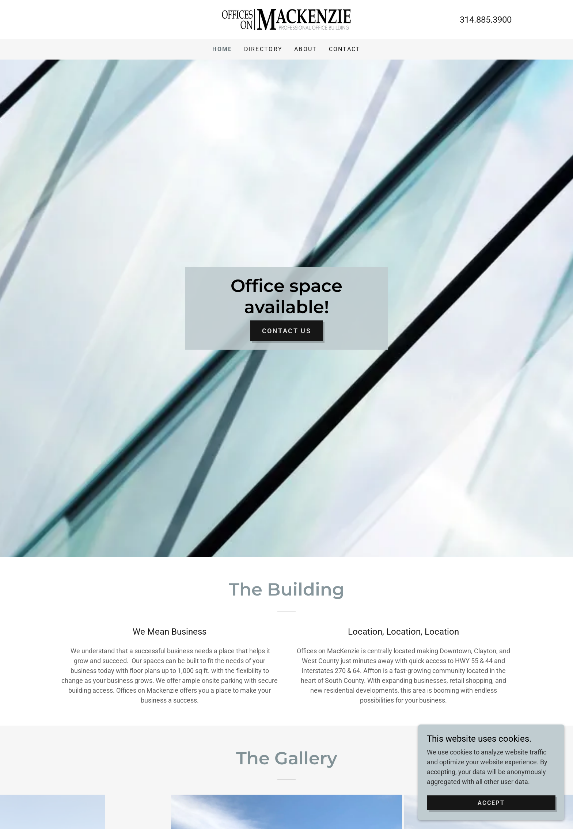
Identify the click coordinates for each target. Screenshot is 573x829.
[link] (286, 19)
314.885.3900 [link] (486, 20)
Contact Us (286, 331)
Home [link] (222, 49)
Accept (491, 802)
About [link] (305, 49)
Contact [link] (345, 49)
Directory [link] (263, 49)
